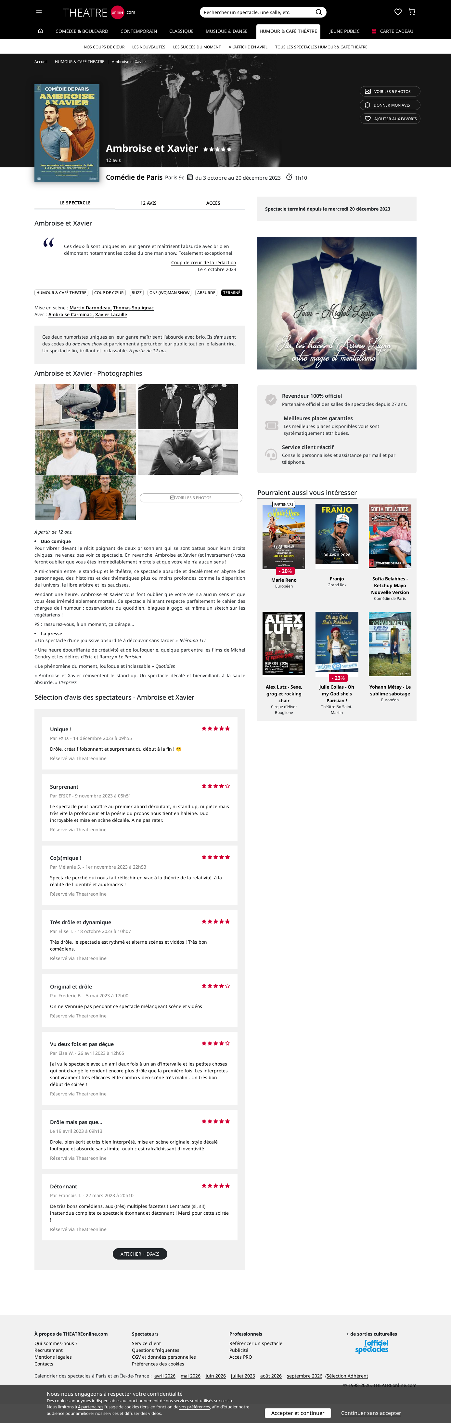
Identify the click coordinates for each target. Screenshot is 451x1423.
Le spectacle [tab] (75, 203)
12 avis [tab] (148, 203)
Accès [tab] (213, 203)
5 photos (388, 91)
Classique (181, 31)
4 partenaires (90, 1407)
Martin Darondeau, (91, 307)
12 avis (113, 160)
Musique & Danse (227, 31)
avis (387, 105)
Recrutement (48, 1369)
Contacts (43, 1382)
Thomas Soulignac (133, 307)
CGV (136, 1376)
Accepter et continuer (298, 1413)
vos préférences (194, 1407)
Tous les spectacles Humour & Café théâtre (321, 47)
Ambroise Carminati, (71, 314)
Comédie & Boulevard (82, 31)
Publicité (238, 1369)
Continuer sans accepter (371, 1413)
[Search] (255, 12)
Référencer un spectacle (255, 1362)
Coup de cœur (109, 292)
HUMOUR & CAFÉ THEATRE (61, 292)
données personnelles (172, 1376)
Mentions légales (53, 1376)
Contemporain (139, 31)
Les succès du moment (197, 47)
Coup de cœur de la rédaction (203, 262)
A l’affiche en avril (248, 47)
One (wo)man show (169, 292)
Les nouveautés (148, 47)
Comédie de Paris (134, 177)
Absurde (206, 292)
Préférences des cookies (158, 1382)
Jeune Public (344, 31)
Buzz (137, 292)
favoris (391, 119)
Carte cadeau (392, 31)
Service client (146, 1362)
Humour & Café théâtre (288, 31)
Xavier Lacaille (111, 314)
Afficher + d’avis (140, 1216)
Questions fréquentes (155, 1369)
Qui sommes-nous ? (55, 1362)
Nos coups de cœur (104, 47)
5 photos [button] (209, 457)
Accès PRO (240, 1376)
